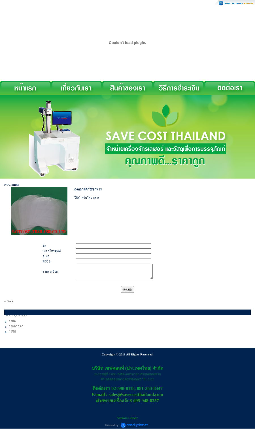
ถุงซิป (12, 331)
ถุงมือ (12, 321)
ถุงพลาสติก (16, 326)
